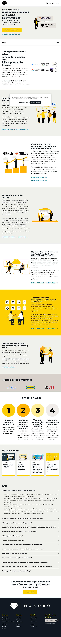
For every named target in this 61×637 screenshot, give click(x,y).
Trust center (34, 626)
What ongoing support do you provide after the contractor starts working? (27, 566)
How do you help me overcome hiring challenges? (18, 490)
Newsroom (33, 622)
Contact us (33, 617)
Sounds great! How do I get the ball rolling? (16, 571)
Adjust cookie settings (33, 634)
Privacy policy (22, 634)
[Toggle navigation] (57, 42)
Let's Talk (30, 592)
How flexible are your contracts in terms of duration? (19, 531)
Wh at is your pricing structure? (12, 536)
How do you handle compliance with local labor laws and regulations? (25, 562)
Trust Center (30, 636)
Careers (32, 624)
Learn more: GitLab (37, 180)
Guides (18, 626)
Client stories (19, 622)
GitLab (4, 628)
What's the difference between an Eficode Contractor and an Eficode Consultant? (29, 527)
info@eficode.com (50, 623)
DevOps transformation (8, 622)
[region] (30, 100)
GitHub (4, 626)
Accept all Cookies (35, 102)
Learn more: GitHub (37, 177)
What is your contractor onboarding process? (17, 523)
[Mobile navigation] (57, 3)
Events (18, 624)
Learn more (22, 129)
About (32, 620)
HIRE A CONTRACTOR (11, 30)
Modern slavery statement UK (48, 634)
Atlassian (4, 624)
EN (53, 3)
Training (18, 617)
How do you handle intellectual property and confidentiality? (22, 544)
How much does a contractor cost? (13, 540)
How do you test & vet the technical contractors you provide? (22, 518)
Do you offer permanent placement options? (17, 558)
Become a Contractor (9, 34)
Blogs (17, 620)
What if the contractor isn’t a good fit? (15, 553)
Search (47, 3)
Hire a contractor (8, 129)
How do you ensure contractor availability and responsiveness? (23, 549)
